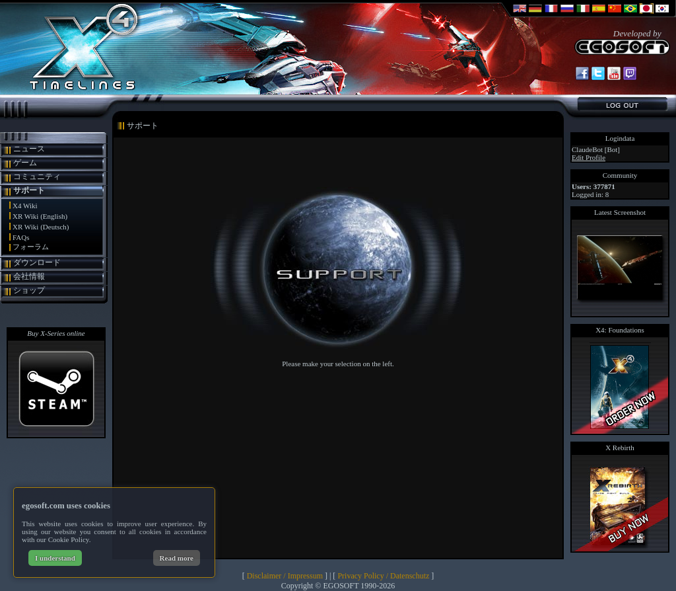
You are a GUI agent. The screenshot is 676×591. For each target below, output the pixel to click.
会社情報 (29, 276)
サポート (29, 190)
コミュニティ (37, 176)
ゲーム (25, 162)
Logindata (620, 138)
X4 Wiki (25, 206)
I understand (55, 558)
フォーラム (31, 247)
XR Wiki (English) (40, 216)
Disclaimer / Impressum (285, 575)
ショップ (29, 290)
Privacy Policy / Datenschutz (383, 575)
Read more (176, 558)
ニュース (29, 148)
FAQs (21, 237)
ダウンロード (37, 262)
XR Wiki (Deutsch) (41, 227)
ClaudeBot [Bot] (596, 149)
